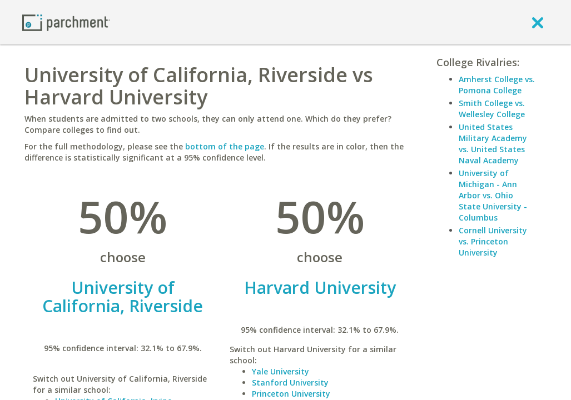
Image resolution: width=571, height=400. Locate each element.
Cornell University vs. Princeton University (493, 241)
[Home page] (66, 22)
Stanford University (290, 382)
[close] (538, 22)
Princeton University (291, 393)
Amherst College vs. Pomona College (497, 85)
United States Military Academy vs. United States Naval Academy (493, 144)
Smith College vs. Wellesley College (492, 108)
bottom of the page (224, 146)
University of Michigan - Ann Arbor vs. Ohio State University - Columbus (493, 195)
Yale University (280, 371)
